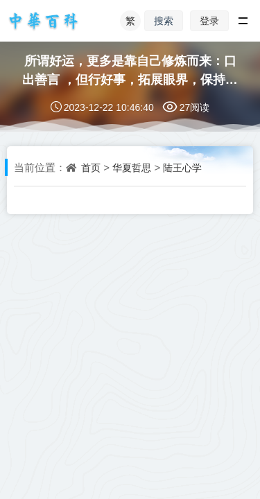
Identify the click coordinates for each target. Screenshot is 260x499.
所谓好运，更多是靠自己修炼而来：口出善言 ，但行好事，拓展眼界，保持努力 (130, 78)
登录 (209, 20)
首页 (91, 167)
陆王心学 (182, 167)
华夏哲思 (131, 167)
